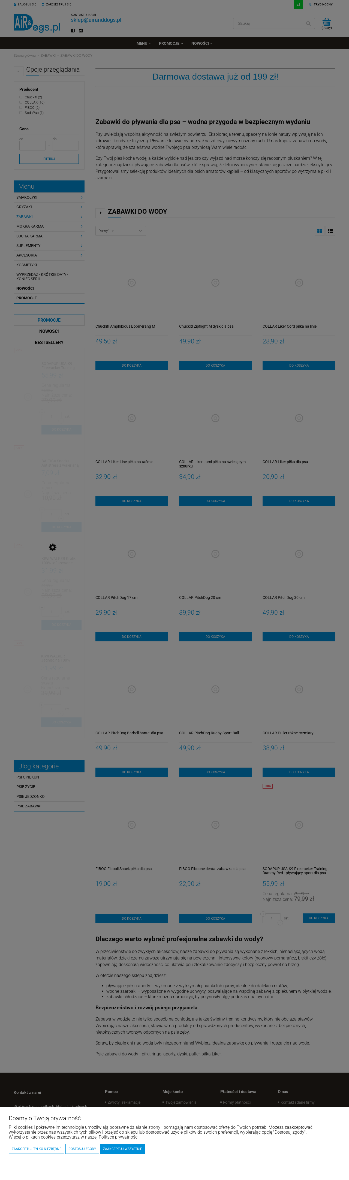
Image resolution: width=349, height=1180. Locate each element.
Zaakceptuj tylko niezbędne (36, 1149)
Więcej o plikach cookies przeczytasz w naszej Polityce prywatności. (74, 1137)
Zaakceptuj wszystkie (122, 1149)
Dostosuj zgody (82, 1149)
